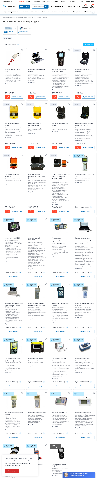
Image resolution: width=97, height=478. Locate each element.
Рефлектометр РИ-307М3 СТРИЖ (60, 124)
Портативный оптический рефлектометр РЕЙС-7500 (36, 304)
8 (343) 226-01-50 (57, 6)
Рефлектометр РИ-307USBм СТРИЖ (37, 70)
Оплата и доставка (52, 1)
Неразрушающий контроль (30, 12)
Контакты (62, 1)
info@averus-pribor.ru (72, 6)
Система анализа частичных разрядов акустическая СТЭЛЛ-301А (14, 305)
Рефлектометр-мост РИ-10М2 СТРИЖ (34, 124)
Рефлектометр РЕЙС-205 (60, 412)
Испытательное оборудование (72, 12)
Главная (5, 17)
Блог (44, 1)
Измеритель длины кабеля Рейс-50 (60, 304)
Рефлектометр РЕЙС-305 (83, 412)
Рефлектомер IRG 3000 (59, 358)
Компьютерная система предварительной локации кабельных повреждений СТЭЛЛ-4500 (83, 240)
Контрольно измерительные (51, 12)
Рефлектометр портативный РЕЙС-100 (14, 413)
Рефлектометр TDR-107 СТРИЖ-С (82, 70)
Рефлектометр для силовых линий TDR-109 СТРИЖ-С (84, 124)
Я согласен (12, 471)
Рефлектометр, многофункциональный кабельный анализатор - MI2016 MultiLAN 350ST (59, 240)
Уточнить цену (85, 211)
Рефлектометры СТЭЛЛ (8, 32)
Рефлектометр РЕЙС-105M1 (37, 412)
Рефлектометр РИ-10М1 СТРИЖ (12, 124)
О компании (37, 1)
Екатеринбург (7, 1)
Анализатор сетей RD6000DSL (34, 239)
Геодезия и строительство (11, 12)
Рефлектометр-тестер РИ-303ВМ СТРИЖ (59, 70)
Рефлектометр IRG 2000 (82, 358)
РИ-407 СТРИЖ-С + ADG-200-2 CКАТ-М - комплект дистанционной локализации (61, 177)
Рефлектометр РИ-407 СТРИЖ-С (12, 175)
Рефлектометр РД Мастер (13, 358)
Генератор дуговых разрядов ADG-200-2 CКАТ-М (36, 176)
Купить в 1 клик (17, 97)
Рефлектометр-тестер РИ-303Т (59, 465)
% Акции (21, 1)
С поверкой (7, 38)
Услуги (28, 1)
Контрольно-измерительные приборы (21, 17)
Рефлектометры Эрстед (23, 32)
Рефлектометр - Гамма (35, 358)
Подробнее (8, 83)
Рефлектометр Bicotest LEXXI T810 (84, 175)
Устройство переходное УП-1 (12, 70)
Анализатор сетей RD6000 (13, 238)
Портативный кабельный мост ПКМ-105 (84, 304)
